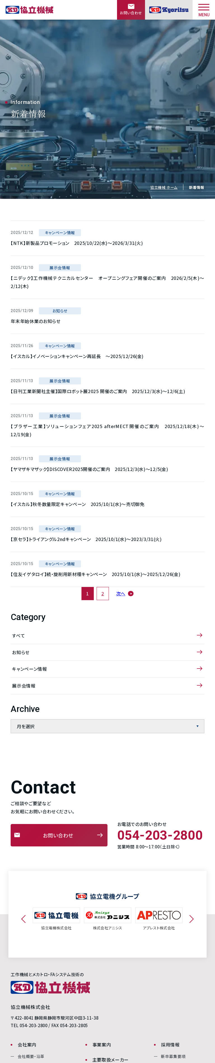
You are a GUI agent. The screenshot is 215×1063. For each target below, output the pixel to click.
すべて (18, 635)
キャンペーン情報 (29, 668)
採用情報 (170, 1044)
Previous (25, 919)
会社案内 (27, 1044)
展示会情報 (23, 685)
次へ (120, 593)
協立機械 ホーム (163, 187)
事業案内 (101, 1044)
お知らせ (21, 652)
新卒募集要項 (173, 1056)
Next (190, 919)
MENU (203, 10)
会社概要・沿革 (31, 1056)
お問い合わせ (58, 835)
